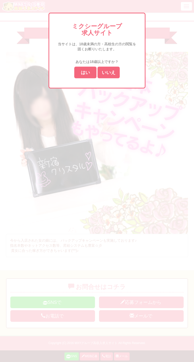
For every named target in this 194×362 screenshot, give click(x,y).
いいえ (108, 72)
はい (85, 72)
